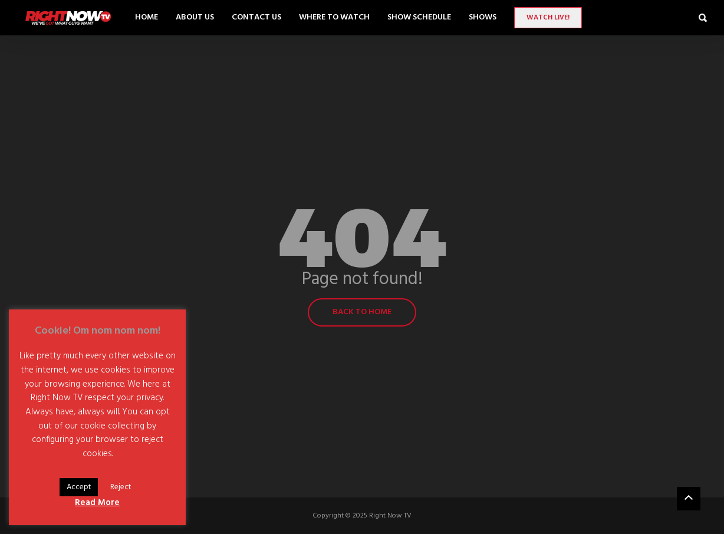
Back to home (362, 312)
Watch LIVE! (548, 18)
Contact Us (256, 17)
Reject (120, 487)
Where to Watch (334, 17)
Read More (97, 503)
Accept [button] (79, 487)
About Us (195, 17)
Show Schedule (419, 17)
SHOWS (482, 17)
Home (146, 17)
